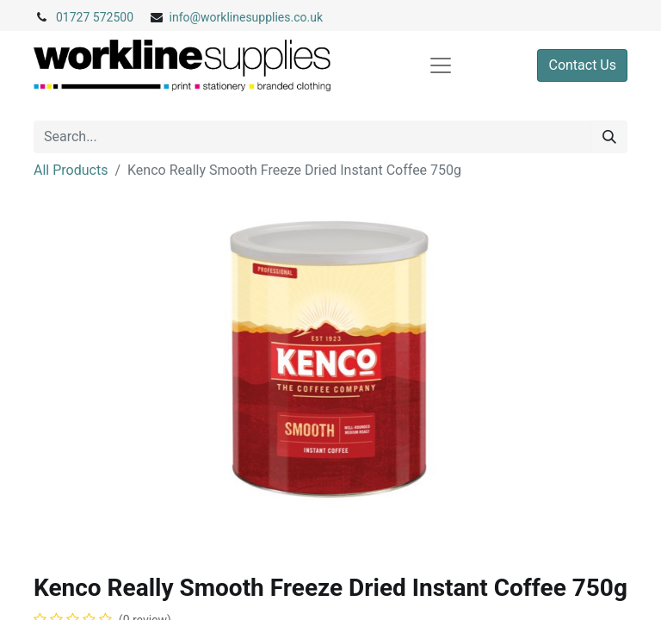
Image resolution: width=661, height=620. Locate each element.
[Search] (609, 137)
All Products (71, 170)
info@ (185, 17)
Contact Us (582, 65)
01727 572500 (94, 17)
